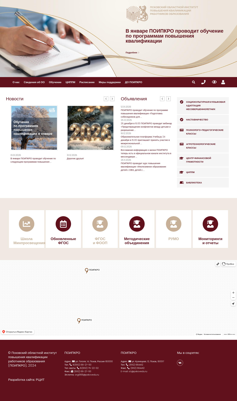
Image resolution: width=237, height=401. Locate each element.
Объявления (134, 99)
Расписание (87, 82)
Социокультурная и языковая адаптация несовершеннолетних (201, 104)
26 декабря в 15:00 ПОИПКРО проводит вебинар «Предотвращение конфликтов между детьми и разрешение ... (146, 127)
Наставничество (192, 120)
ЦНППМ (70, 82)
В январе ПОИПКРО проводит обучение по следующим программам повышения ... (33, 160)
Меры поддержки (110, 82)
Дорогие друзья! (75, 158)
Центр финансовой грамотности (194, 158)
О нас (16, 82)
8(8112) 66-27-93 (80, 364)
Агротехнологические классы (196, 144)
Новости (14, 99)
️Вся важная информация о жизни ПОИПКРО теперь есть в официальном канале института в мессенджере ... (146, 153)
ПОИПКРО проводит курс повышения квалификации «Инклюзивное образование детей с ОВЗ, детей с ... (143, 166)
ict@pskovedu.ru (138, 371)
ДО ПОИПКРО (133, 82)
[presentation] (106, 98)
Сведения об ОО (34, 82)
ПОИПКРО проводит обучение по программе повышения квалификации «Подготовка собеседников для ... (144, 113)
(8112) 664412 (134, 364)
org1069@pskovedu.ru (87, 374)
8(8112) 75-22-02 (88, 368)
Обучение (55, 82)
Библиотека (189, 183)
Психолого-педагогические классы (200, 130)
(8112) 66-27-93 (81, 371)
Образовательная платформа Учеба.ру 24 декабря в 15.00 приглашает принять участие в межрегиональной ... (145, 140)
